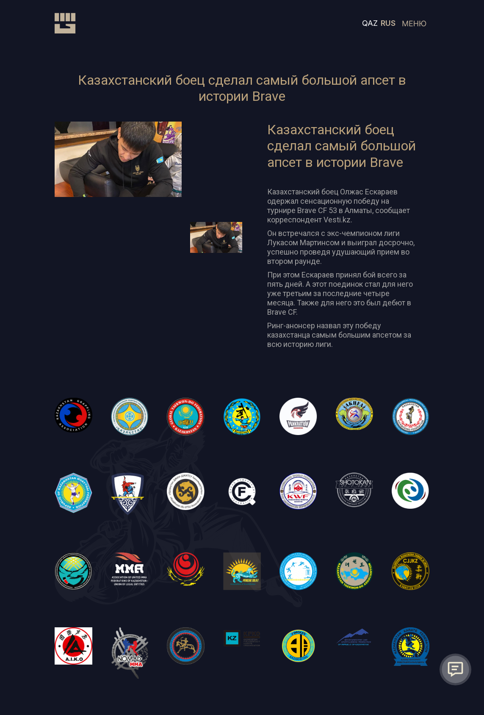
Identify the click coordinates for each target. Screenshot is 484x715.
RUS (388, 23)
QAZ (370, 23)
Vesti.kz (337, 219)
